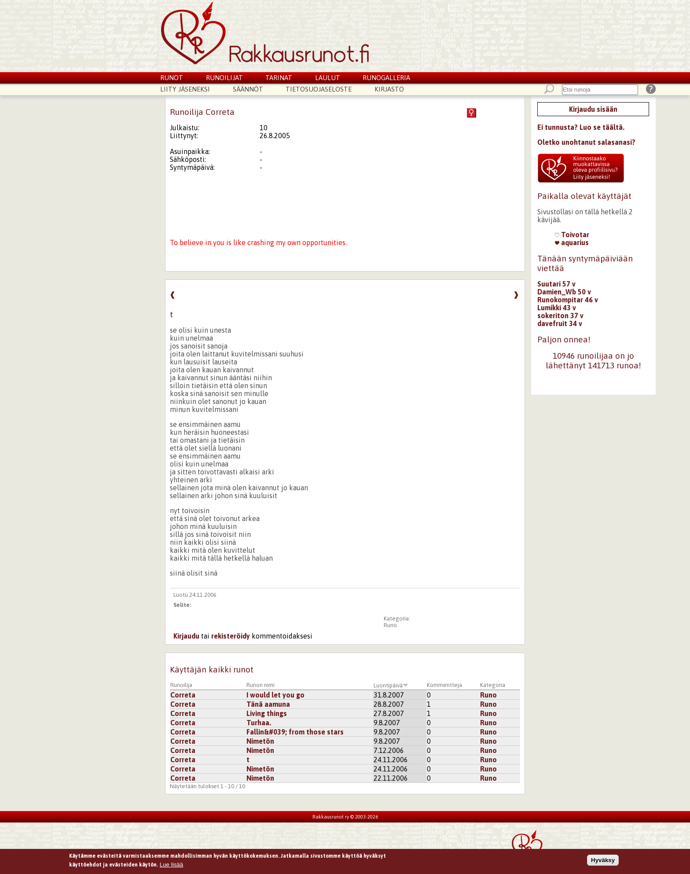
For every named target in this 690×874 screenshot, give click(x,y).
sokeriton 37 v (560, 315)
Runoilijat (224, 77)
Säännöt (248, 89)
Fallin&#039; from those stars (295, 732)
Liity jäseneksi (185, 89)
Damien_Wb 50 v (564, 292)
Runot (171, 77)
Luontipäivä (391, 685)
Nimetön (260, 741)
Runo (390, 625)
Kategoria (492, 685)
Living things (266, 713)
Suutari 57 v (556, 284)
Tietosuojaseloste (319, 89)
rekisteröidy (230, 636)
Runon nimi (260, 685)
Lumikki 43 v (556, 308)
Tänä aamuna (268, 704)
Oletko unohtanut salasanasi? (586, 142)
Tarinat (278, 77)
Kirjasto (389, 89)
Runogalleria (386, 77)
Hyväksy (603, 862)
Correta (182, 695)
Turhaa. (258, 723)
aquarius (572, 242)
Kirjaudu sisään (593, 109)
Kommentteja (444, 685)
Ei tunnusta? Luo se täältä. (580, 127)
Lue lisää (171, 866)
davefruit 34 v (559, 323)
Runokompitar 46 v (567, 300)
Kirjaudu (186, 636)
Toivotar (572, 235)
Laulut (327, 77)
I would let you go (275, 695)
